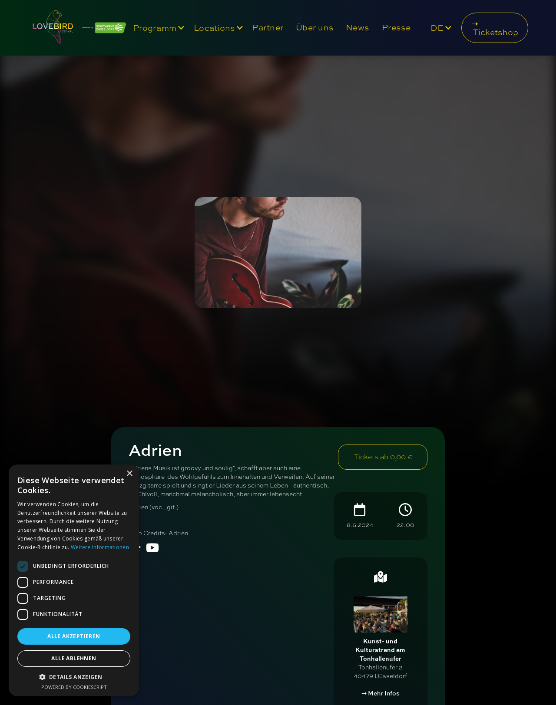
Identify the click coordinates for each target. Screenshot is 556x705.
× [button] (129, 474)
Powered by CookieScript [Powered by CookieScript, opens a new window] (74, 687)
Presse (396, 27)
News (357, 27)
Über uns (315, 27)
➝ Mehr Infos (380, 693)
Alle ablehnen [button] (73, 658)
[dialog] (74, 580)
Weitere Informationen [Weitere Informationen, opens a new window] (100, 547)
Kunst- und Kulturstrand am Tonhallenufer (380, 649)
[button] (157, 27)
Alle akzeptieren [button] (73, 636)
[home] (77, 28)
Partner (268, 27)
